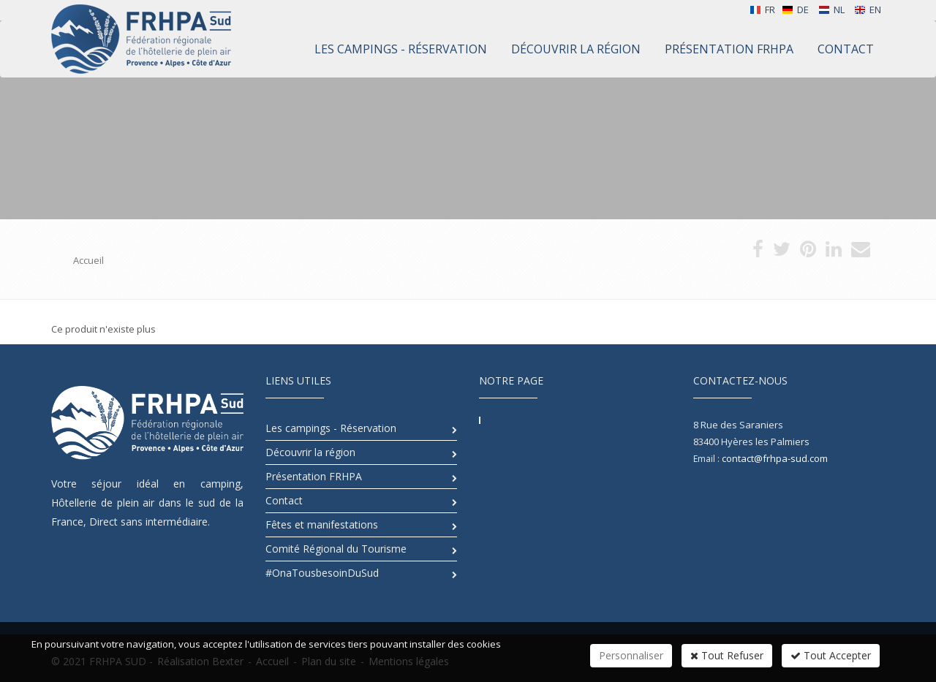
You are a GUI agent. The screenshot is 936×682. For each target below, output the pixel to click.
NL (831, 9)
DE (795, 9)
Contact (284, 500)
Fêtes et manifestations (321, 524)
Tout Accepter (830, 655)
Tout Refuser (726, 655)
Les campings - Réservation (330, 428)
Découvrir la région (310, 452)
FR (762, 9)
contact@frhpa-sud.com (775, 458)
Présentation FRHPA (313, 476)
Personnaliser (631, 655)
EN (867, 9)
